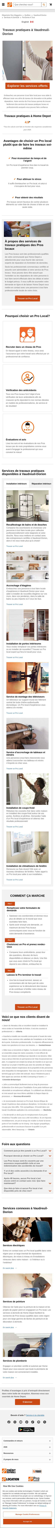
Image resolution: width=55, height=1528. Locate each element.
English (25, 22)
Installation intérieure (16, 484)
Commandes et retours (13, 1441)
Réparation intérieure (42, 484)
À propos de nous (11, 1459)
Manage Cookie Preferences (27, 1514)
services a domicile (11, 17)
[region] (27, 1505)
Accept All (27, 1521)
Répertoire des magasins (12, 15)
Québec (27, 15)
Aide (5, 1447)
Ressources (8, 1453)
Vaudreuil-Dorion (40, 15)
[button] (3, 4)
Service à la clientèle (35, 1415)
